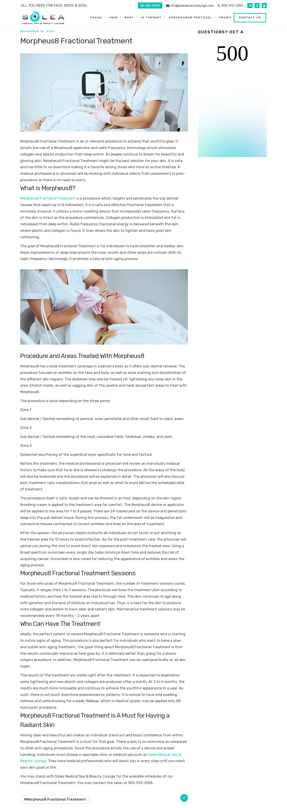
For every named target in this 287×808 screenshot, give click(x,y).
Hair (114, 17)
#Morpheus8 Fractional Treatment (55, 799)
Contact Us (250, 17)
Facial (97, 17)
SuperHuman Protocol (191, 17)
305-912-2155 (230, 6)
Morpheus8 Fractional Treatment (48, 198)
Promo (226, 17)
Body (130, 17)
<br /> (232, 100)
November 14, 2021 (37, 31)
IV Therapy (151, 17)
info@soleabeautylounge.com (190, 6)
